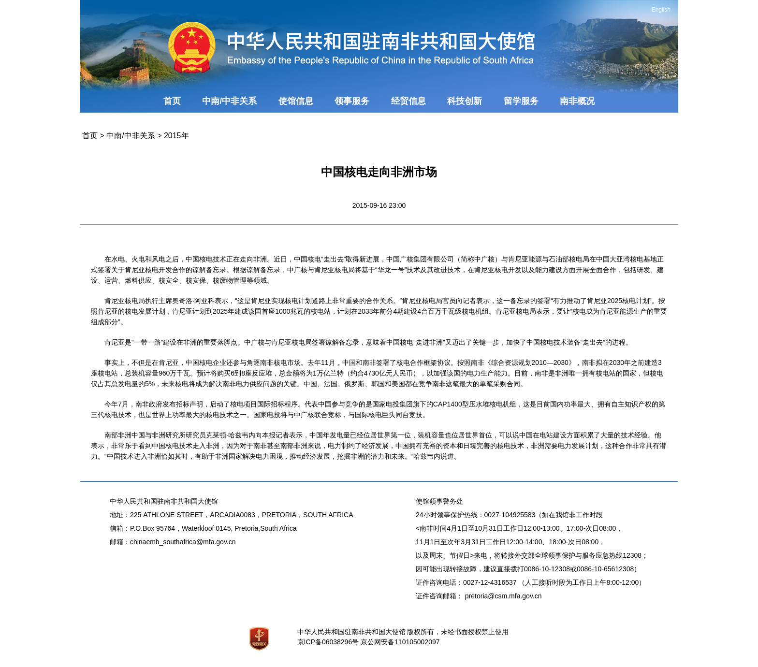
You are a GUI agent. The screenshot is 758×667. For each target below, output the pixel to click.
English (661, 9)
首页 (172, 101)
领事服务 (352, 101)
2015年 (176, 135)
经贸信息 (408, 101)
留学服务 (521, 101)
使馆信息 (295, 101)
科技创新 (464, 101)
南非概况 (577, 101)
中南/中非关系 (229, 101)
